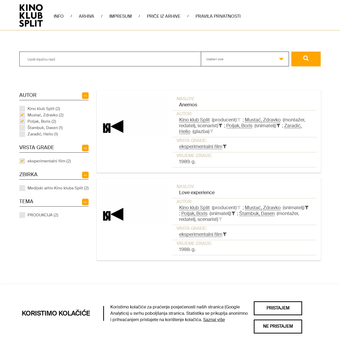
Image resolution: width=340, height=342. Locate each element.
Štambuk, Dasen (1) (45, 127)
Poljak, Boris (239, 125)
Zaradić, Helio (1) (43, 134)
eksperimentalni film (200, 146)
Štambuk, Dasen (257, 213)
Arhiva (86, 16)
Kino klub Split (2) (44, 108)
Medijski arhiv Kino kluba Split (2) (58, 188)
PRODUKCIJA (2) (43, 215)
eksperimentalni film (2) (49, 161)
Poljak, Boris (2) (42, 121)
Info (59, 16)
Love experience (197, 192)
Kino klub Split (194, 120)
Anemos (188, 105)
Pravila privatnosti (218, 16)
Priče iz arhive (163, 16)
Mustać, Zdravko (263, 120)
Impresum (120, 16)
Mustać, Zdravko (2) (46, 115)
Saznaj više (214, 319)
